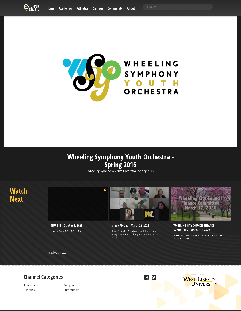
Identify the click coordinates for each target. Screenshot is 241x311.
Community (115, 8)
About (131, 8)
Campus (98, 8)
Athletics (82, 8)
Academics (66, 8)
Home (50, 8)
